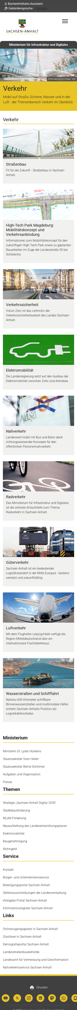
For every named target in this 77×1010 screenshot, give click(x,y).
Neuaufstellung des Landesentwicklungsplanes (35, 826)
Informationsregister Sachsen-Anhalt (28, 908)
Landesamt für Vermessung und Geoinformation (35, 960)
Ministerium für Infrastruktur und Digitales (38, 45)
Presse (7, 782)
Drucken (39, 987)
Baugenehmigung (15, 841)
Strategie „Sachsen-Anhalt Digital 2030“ (29, 803)
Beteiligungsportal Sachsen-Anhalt (26, 885)
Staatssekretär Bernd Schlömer (24, 766)
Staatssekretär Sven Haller (20, 759)
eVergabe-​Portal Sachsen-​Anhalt (25, 900)
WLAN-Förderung (14, 818)
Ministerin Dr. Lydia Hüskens (22, 751)
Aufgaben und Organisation (21, 774)
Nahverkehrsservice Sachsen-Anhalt (27, 967)
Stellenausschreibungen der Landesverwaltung (34, 893)
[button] (23, 4)
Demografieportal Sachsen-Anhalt (26, 944)
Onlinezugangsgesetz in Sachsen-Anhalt (30, 929)
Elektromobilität (13, 833)
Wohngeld (10, 849)
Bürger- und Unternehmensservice (26, 877)
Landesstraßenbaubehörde (21, 952)
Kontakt (8, 870)
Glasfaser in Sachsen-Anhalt (22, 936)
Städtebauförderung (16, 810)
